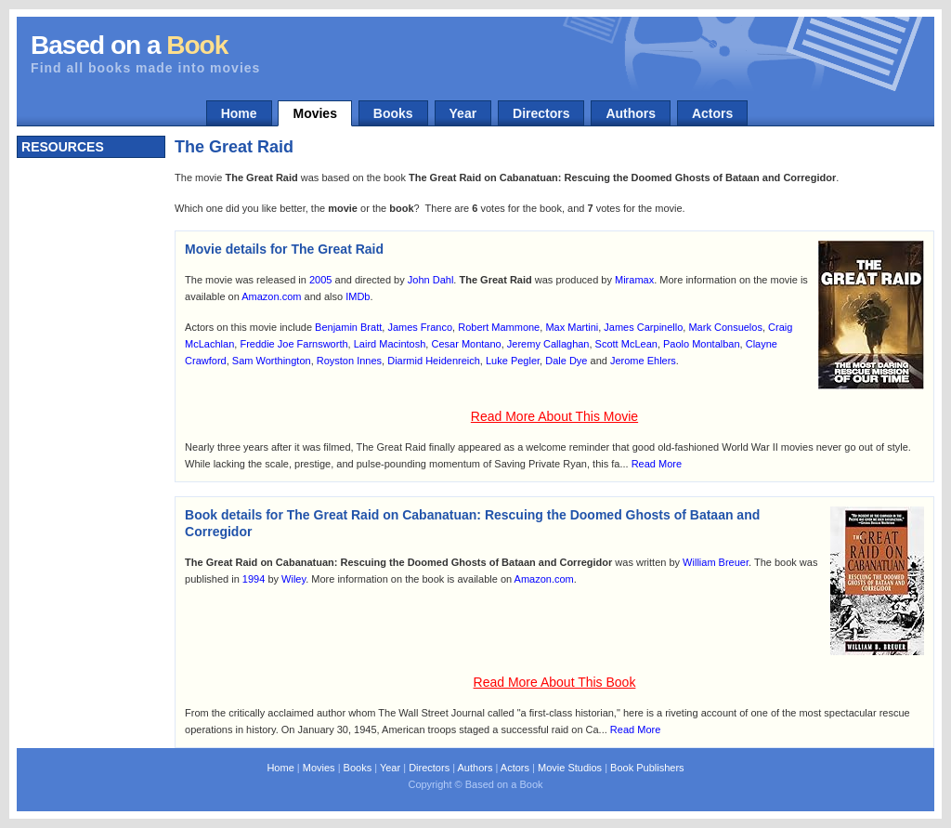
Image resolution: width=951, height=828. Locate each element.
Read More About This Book (555, 682)
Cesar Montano (466, 343)
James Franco (419, 327)
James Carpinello (643, 327)
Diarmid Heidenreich (433, 360)
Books (393, 113)
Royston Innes (349, 360)
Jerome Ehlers (643, 360)
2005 (320, 279)
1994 (253, 579)
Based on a (129, 45)
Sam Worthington (271, 360)
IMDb (357, 296)
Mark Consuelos (725, 327)
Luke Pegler (513, 360)
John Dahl (431, 279)
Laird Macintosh (390, 343)
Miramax (634, 279)
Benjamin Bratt (348, 327)
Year (463, 113)
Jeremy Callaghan (548, 343)
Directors (541, 113)
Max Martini (571, 327)
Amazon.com (271, 296)
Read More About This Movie (554, 416)
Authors (631, 113)
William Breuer (716, 562)
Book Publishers (647, 767)
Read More (657, 463)
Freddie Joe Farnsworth (293, 343)
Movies (314, 113)
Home (239, 113)
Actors (712, 113)
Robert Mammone (499, 327)
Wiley (293, 579)
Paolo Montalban (701, 343)
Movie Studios (570, 767)
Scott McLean (626, 343)
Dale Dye (566, 360)
